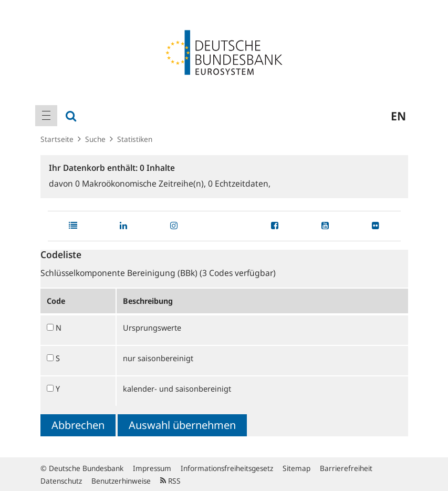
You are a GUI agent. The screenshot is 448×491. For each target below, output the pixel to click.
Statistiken (134, 139)
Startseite (57, 139)
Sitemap (296, 468)
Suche (95, 139)
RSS (170, 481)
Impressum (152, 468)
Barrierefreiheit (346, 468)
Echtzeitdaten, (239, 183)
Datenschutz (61, 481)
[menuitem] (46, 115)
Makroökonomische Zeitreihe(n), (141, 183)
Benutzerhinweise (121, 481)
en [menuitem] (398, 116)
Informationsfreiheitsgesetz (227, 468)
